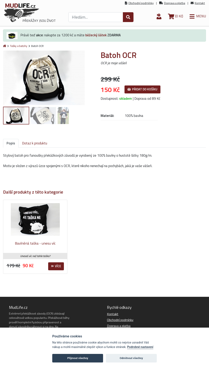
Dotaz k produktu (34, 143)
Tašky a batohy (18, 46)
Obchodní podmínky (141, 3)
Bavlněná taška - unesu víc (35, 243)
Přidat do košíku (142, 89)
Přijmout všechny (77, 358)
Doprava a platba (174, 3)
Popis (11, 143)
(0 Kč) (175, 16)
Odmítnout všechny (131, 358)
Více (56, 266)
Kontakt (200, 3)
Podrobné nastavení (140, 347)
